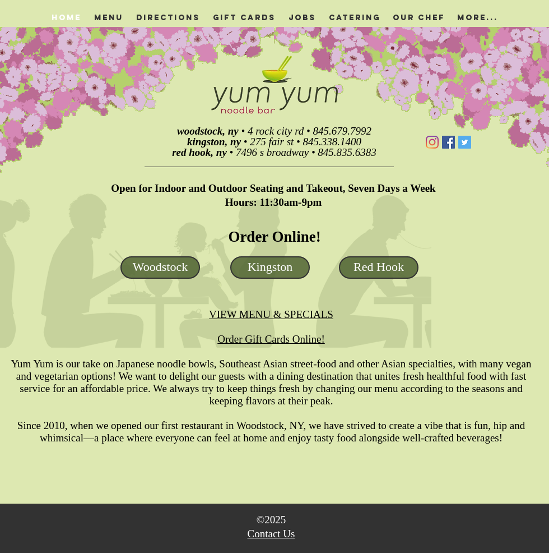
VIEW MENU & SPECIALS (271, 314)
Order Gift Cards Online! (271, 339)
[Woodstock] (160, 267)
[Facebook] (448, 142)
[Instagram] (432, 142)
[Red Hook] (378, 267)
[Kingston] (270, 267)
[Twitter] (464, 142)
